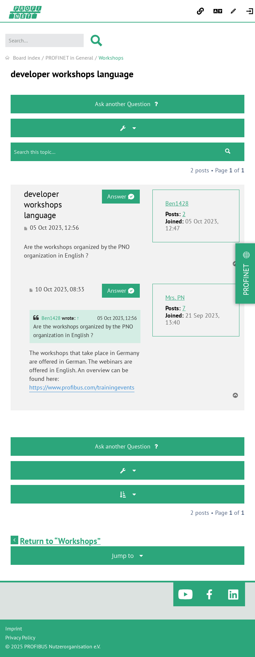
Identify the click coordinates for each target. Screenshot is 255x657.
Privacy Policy (20, 637)
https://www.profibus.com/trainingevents (81, 387)
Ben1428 (177, 203)
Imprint (13, 628)
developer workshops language (72, 74)
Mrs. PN (175, 297)
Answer (120, 196)
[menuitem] (250, 11)
